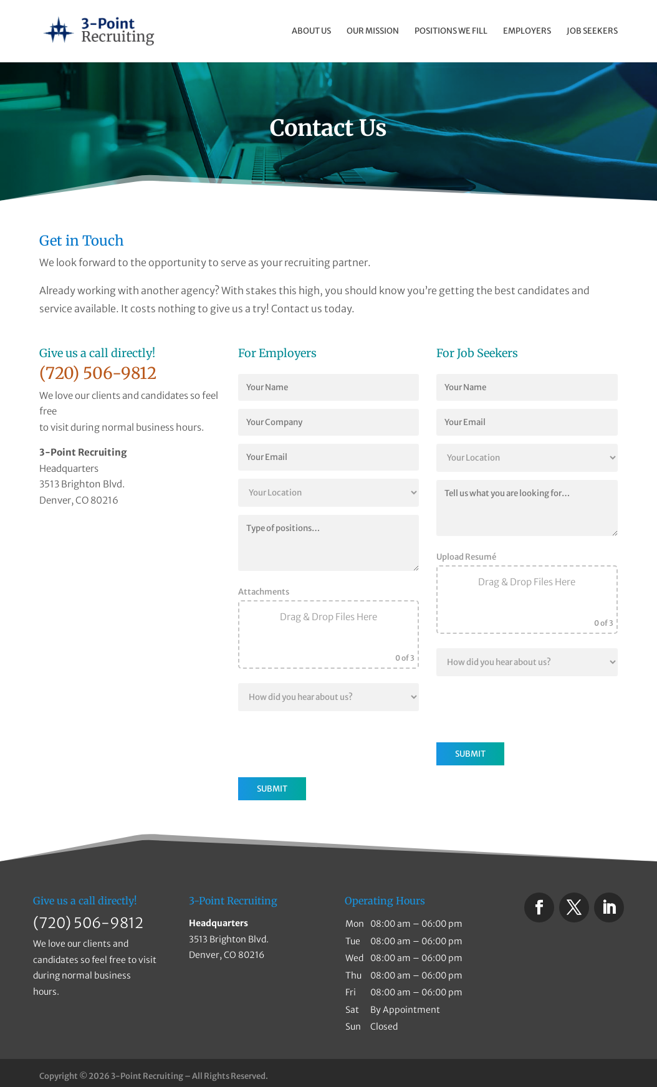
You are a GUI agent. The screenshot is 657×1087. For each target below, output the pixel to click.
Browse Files (328, 650)
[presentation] (333, 743)
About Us (311, 31)
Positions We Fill (451, 31)
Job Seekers (592, 31)
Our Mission (373, 31)
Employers (527, 31)
